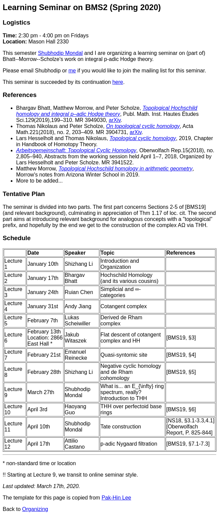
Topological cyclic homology (143, 138)
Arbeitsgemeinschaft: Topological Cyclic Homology (76, 150)
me (72, 70)
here (117, 82)
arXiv (115, 120)
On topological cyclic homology (143, 126)
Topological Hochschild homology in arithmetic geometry (125, 168)
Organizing (35, 509)
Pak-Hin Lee (116, 498)
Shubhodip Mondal (60, 53)
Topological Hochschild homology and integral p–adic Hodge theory (106, 111)
